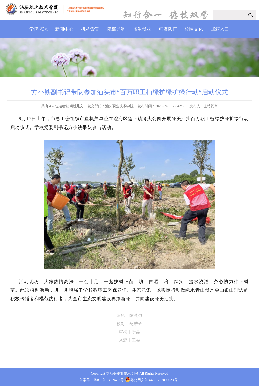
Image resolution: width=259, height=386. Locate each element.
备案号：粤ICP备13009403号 (101, 380)
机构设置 (90, 29)
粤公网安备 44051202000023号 (153, 380)
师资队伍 (168, 29)
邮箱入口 (220, 29)
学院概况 (38, 29)
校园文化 (194, 29)
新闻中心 (64, 29)
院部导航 (116, 29)
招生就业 (142, 29)
